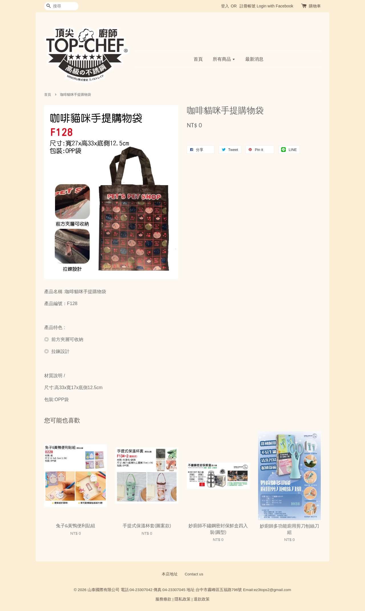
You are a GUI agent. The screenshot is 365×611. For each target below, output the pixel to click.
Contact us (194, 574)
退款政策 (202, 599)
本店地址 (170, 574)
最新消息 (254, 59)
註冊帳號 (248, 6)
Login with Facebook (275, 6)
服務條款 (163, 599)
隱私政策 (182, 599)
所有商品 (224, 59)
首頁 (198, 59)
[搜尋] (61, 6)
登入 (225, 6)
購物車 (315, 6)
